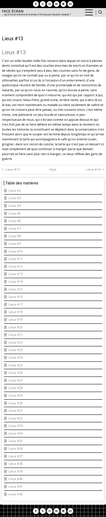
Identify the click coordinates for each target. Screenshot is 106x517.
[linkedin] (56, 4)
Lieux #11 (15, 259)
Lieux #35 (15, 441)
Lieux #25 (15, 365)
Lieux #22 (15, 342)
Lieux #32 (15, 418)
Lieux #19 (15, 319)
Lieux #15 (15, 289)
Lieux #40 (15, 479)
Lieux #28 (15, 388)
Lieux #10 (15, 251)
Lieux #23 (15, 350)
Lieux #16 (15, 297)
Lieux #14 (95, 169)
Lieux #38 (15, 464)
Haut (52, 169)
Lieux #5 (14, 213)
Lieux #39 (15, 471)
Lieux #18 (15, 312)
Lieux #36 (15, 448)
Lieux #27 (15, 380)
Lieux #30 (15, 403)
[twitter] (43, 4)
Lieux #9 (14, 244)
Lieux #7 (14, 228)
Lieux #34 (15, 433)
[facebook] (36, 4)
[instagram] (50, 4)
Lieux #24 (15, 357)
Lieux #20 (15, 327)
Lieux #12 (11, 169)
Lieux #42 (15, 494)
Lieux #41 (15, 486)
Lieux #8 (14, 236)
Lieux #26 (15, 373)
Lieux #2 (14, 190)
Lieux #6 (14, 221)
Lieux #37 (15, 456)
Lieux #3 (14, 198)
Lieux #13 (15, 274)
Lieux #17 (15, 304)
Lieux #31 (15, 411)
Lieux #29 (15, 395)
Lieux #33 (15, 426)
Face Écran (12, 11)
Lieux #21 (15, 335)
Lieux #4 (14, 206)
